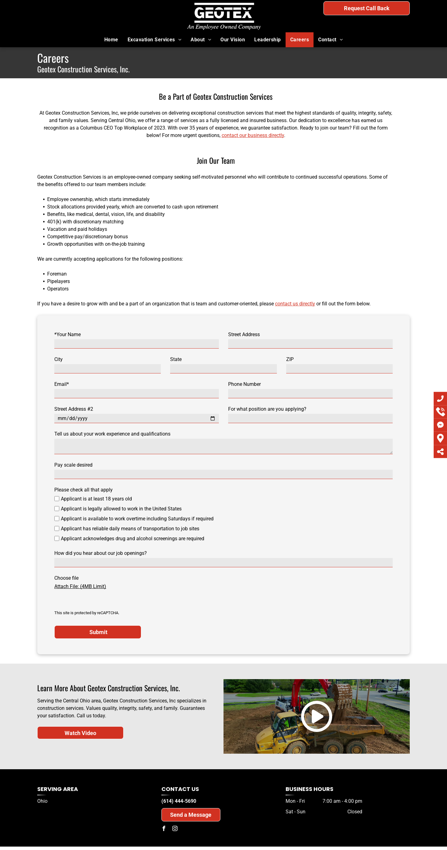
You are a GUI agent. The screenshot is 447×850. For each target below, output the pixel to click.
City (58, 359)
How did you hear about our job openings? (100, 553)
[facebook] (164, 806)
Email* (61, 384)
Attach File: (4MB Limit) (80, 586)
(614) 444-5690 (382, 21)
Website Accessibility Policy (303, 835)
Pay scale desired (73, 465)
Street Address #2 (73, 409)
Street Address (244, 334)
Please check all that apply (83, 490)
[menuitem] (111, 39)
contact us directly (295, 304)
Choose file (66, 578)
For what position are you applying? (267, 409)
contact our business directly (253, 135)
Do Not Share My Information (173, 835)
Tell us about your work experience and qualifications (112, 434)
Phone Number (244, 384)
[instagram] (175, 806)
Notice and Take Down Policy (255, 835)
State (176, 359)
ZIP (290, 359)
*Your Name (67, 334)
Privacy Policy (133, 835)
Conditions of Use (215, 835)
